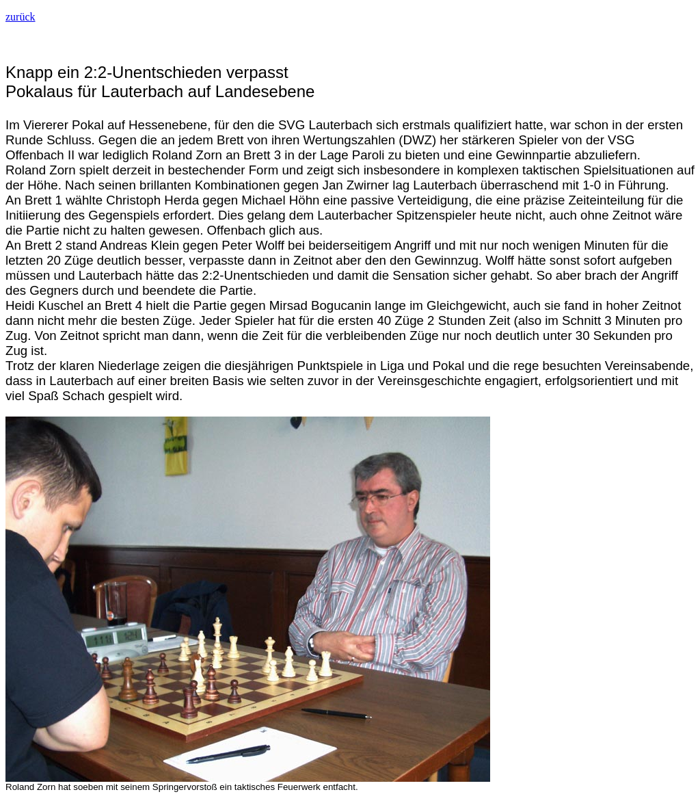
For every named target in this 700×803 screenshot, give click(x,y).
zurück (20, 17)
